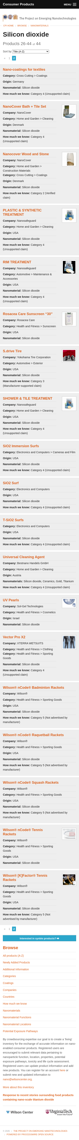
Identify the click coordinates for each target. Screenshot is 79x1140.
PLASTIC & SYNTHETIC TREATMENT (22, 212)
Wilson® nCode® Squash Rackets (30, 782)
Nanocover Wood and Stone (26, 154)
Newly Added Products (16, 962)
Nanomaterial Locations (17, 1024)
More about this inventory (18, 1087)
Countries (8, 996)
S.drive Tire (12, 351)
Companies (9, 990)
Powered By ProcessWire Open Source (30, 1134)
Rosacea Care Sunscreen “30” (28, 314)
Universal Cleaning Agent (23, 557)
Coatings (8, 983)
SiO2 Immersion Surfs (21, 446)
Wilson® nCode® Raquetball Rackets (33, 735)
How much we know (15, 1003)
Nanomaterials (39, 25)
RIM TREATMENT (17, 262)
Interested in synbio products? (39, 938)
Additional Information (16, 969)
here (62, 1070)
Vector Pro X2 (14, 637)
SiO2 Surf (11, 483)
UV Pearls (11, 600)
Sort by (26, 51)
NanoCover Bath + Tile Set (24, 106)
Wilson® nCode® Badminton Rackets (33, 688)
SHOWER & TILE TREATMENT (27, 398)
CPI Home (8, 25)
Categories (9, 976)
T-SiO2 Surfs (13, 520)
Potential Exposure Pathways (20, 1031)
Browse (22, 25)
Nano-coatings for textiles (24, 69)
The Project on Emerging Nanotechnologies (40, 1131)
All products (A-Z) (13, 955)
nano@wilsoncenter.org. (18, 1079)
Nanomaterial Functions (17, 1017)
